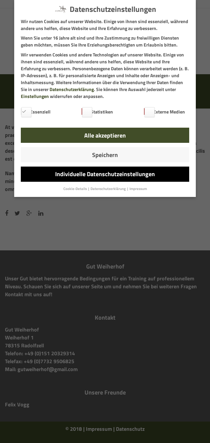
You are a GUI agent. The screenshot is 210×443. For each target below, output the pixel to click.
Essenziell (36, 111)
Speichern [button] (105, 154)
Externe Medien (164, 111)
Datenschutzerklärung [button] (108, 188)
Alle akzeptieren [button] (105, 135)
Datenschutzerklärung (72, 89)
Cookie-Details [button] (75, 188)
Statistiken (97, 111)
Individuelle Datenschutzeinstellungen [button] (105, 174)
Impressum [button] (138, 188)
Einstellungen (35, 96)
